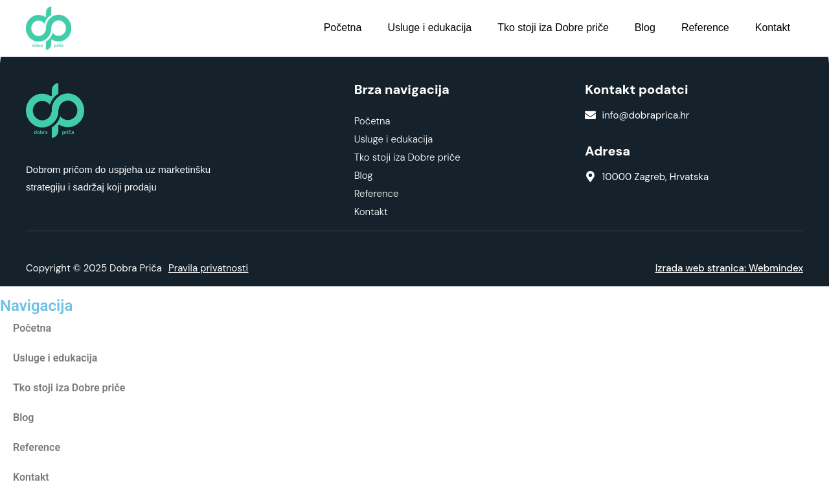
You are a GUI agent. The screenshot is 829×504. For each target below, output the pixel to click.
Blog (645, 27)
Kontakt (772, 27)
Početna (343, 27)
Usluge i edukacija (429, 27)
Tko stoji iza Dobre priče (553, 27)
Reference (705, 27)
